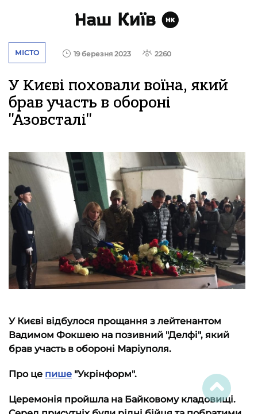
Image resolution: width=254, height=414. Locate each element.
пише (58, 374)
